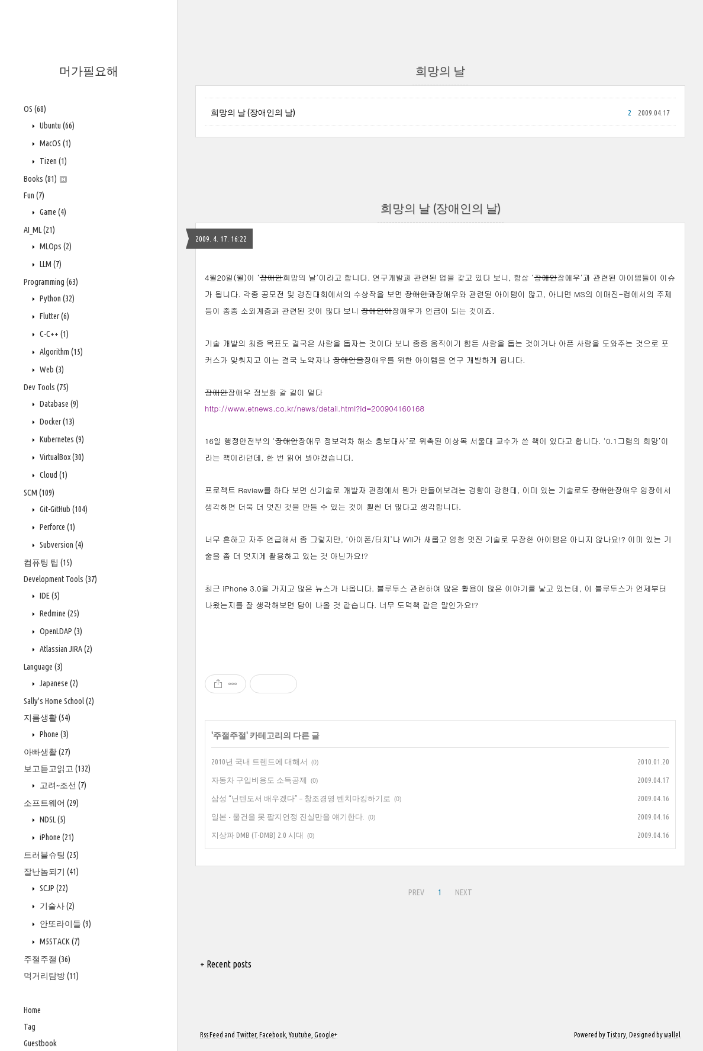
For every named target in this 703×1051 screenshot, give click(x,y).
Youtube (300, 1035)
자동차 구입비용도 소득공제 (259, 780)
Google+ (325, 1035)
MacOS (54, 143)
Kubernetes (61, 439)
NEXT (463, 892)
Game (52, 212)
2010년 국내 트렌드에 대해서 (259, 761)
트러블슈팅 (51, 855)
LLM (50, 264)
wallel (672, 1035)
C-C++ (53, 334)
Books (45, 179)
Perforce (56, 527)
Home (32, 1010)
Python (56, 298)
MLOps (55, 246)
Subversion (60, 544)
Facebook (272, 1035)
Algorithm (60, 351)
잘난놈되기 (51, 871)
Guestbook (40, 1043)
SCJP (53, 888)
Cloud (52, 475)
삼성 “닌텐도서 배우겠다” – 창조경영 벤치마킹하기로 (301, 798)
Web (51, 369)
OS (35, 109)
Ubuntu (56, 125)
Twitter (246, 1035)
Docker (56, 421)
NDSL (52, 819)
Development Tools (60, 579)
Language (43, 666)
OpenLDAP (60, 631)
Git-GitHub (63, 509)
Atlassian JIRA (65, 649)
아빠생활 (47, 752)
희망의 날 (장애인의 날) (253, 112)
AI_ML (39, 229)
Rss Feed (211, 1035)
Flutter (53, 316)
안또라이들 (64, 923)
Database (58, 404)
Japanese (58, 683)
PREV (416, 892)
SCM (39, 492)
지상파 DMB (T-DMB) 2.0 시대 (257, 835)
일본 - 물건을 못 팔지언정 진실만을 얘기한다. (288, 816)
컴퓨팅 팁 (48, 562)
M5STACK (59, 941)
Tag (30, 1026)
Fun (34, 195)
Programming (51, 282)
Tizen (52, 161)
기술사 (56, 906)
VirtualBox (61, 457)
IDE (49, 595)
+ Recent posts (225, 964)
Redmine (58, 613)
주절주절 (47, 959)
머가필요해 (88, 71)
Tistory (616, 1035)
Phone (53, 734)
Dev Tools (46, 387)
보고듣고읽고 (57, 768)
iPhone (56, 837)
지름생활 (47, 717)
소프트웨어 (51, 803)
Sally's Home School (59, 701)
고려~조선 (62, 785)
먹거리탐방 (51, 976)
